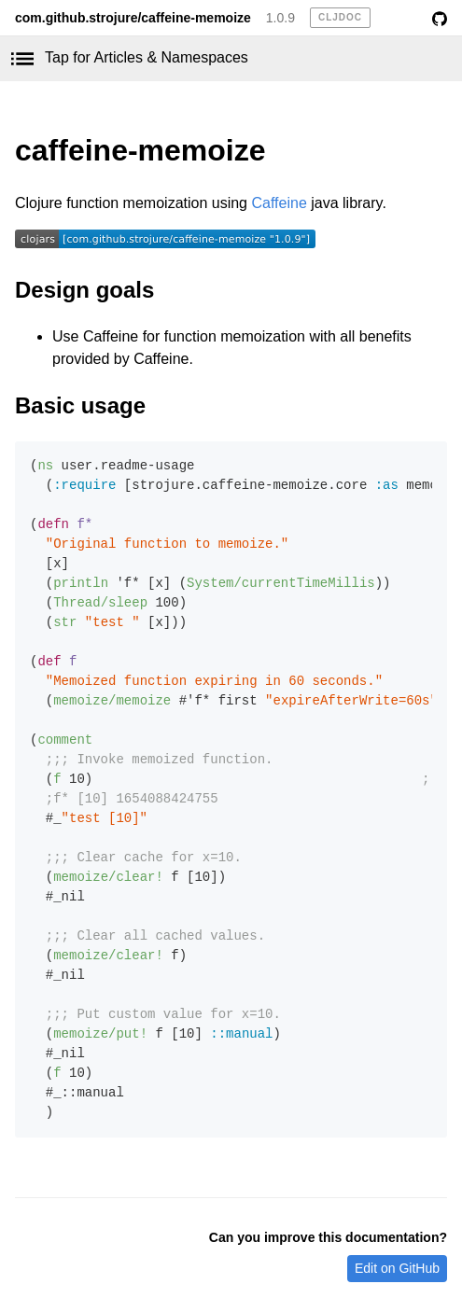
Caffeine (278, 203)
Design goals (84, 289)
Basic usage (80, 405)
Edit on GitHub (397, 1268)
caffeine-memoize (140, 150)
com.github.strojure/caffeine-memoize (133, 17)
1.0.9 (280, 17)
